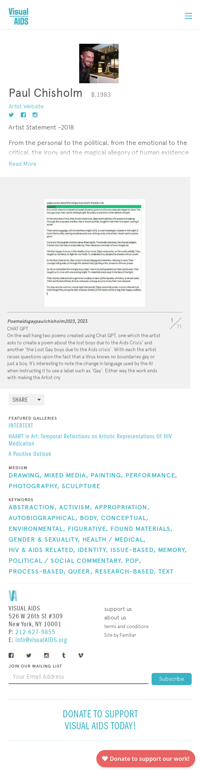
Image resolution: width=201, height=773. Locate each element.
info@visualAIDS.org (41, 640)
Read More (23, 163)
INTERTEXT (21, 426)
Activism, (75, 507)
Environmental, (37, 529)
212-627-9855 (35, 632)
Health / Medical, (114, 539)
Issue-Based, (133, 550)
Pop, (133, 561)
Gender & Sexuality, (44, 539)
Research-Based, (125, 571)
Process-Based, (37, 571)
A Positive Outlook (30, 454)
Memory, (172, 550)
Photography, (34, 486)
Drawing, (25, 475)
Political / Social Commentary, (66, 561)
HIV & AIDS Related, (42, 550)
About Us (115, 617)
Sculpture (81, 486)
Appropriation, (122, 507)
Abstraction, (33, 507)
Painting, (107, 475)
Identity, (93, 550)
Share (20, 400)
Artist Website (26, 106)
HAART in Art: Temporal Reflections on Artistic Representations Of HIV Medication (90, 440)
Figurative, (88, 529)
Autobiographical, (43, 518)
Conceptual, (125, 518)
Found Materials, (141, 529)
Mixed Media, (66, 475)
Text (165, 571)
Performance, (151, 475)
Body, (89, 518)
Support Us (118, 608)
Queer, (80, 571)
